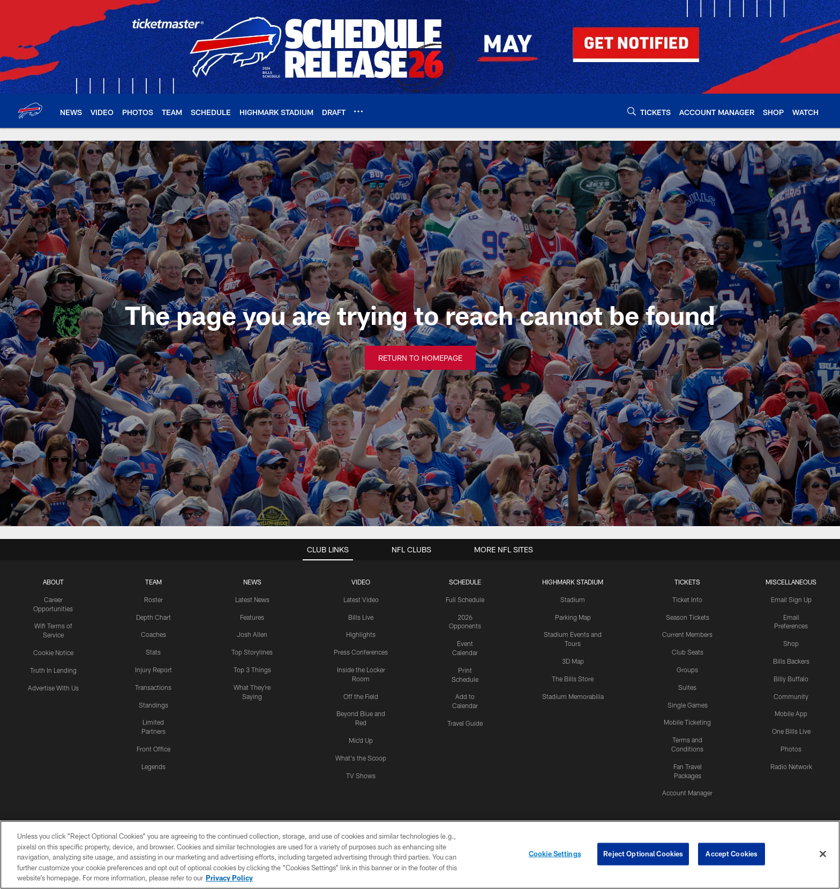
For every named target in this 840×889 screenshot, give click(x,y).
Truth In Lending (53, 670)
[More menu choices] (358, 111)
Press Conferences (361, 652)
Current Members (687, 634)
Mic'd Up (361, 740)
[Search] (631, 111)
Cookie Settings (555, 853)
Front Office (153, 749)
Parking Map (573, 617)
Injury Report (153, 669)
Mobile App (791, 713)
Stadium (572, 599)
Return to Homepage (420, 357)
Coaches (153, 634)
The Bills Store (573, 678)
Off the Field (360, 696)
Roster (153, 599)
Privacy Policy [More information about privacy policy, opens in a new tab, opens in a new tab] (229, 877)
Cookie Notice (53, 652)
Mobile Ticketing (687, 722)
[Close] (823, 854)
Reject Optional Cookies (643, 853)
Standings (153, 705)
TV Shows (361, 775)
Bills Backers (791, 661)
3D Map (573, 661)
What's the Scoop (360, 758)
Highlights (361, 634)
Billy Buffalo (791, 678)
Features (252, 617)
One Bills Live (791, 731)
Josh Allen (252, 634)
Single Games (688, 705)
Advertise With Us (53, 688)
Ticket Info (687, 599)
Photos (791, 749)
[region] (420, 854)
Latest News (252, 599)
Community (791, 696)
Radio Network (791, 766)
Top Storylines (252, 652)
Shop (791, 643)
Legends (153, 766)
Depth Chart (153, 617)
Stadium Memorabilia (573, 696)
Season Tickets (687, 617)
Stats (153, 652)
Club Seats (687, 652)
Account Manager (687, 792)
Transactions (153, 687)
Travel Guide (465, 723)
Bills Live (360, 617)
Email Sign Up (791, 599)
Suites (687, 687)
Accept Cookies (732, 853)
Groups (687, 669)
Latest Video (361, 599)
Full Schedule (465, 599)
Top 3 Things (252, 669)
